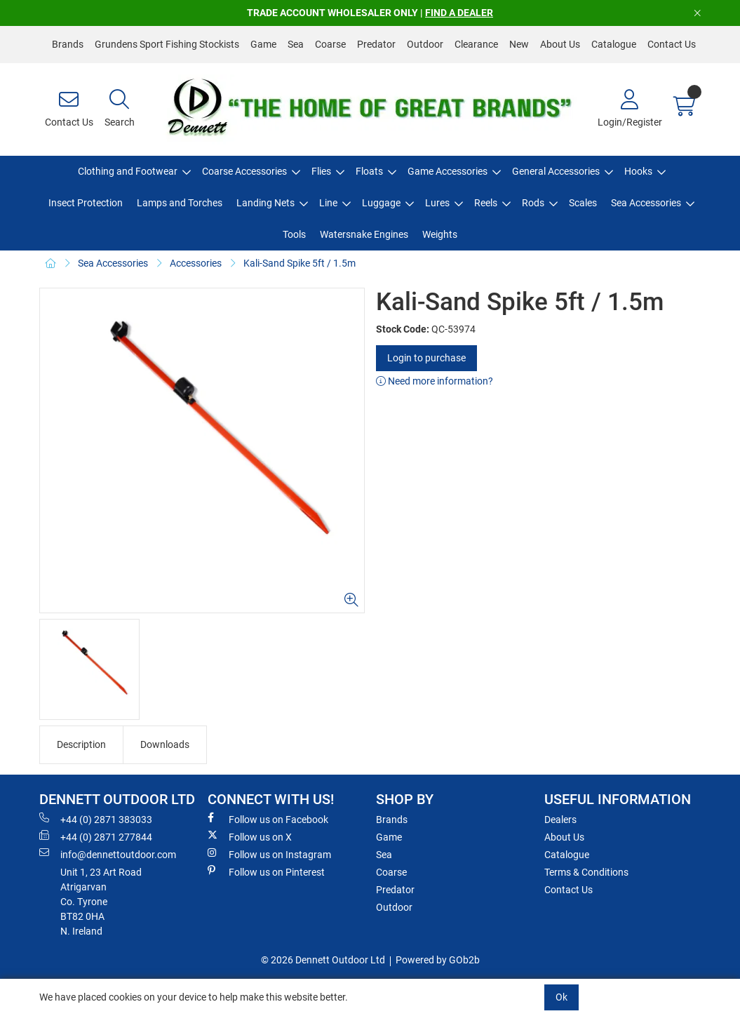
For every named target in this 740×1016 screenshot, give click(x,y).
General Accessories (556, 171)
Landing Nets (265, 202)
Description (81, 744)
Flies (321, 171)
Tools (294, 234)
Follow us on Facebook (268, 819)
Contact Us (671, 44)
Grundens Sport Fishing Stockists (167, 44)
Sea (296, 44)
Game (263, 44)
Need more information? (434, 381)
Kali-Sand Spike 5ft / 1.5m (299, 263)
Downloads (164, 744)
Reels (485, 202)
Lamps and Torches (179, 202)
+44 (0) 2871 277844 (95, 836)
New (519, 44)
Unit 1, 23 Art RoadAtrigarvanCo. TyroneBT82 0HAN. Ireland (101, 902)
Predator (376, 44)
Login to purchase (426, 357)
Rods (533, 202)
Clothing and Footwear (127, 171)
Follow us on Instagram (269, 854)
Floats (369, 171)
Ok (561, 997)
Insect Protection (85, 202)
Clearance (476, 44)
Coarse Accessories (244, 171)
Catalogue (613, 44)
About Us (560, 44)
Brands (67, 44)
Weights (439, 234)
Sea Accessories (646, 202)
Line (328, 202)
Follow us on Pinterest (266, 871)
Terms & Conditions (586, 872)
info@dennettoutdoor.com (107, 854)
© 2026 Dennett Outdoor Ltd (323, 959)
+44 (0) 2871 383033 (95, 819)
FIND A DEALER (459, 12)
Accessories (196, 263)
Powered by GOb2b (438, 959)
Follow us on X (250, 836)
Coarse (330, 44)
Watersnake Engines (364, 234)
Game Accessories (447, 171)
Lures (437, 202)
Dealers (560, 819)
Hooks (638, 171)
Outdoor (425, 44)
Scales (583, 202)
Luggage (381, 202)
